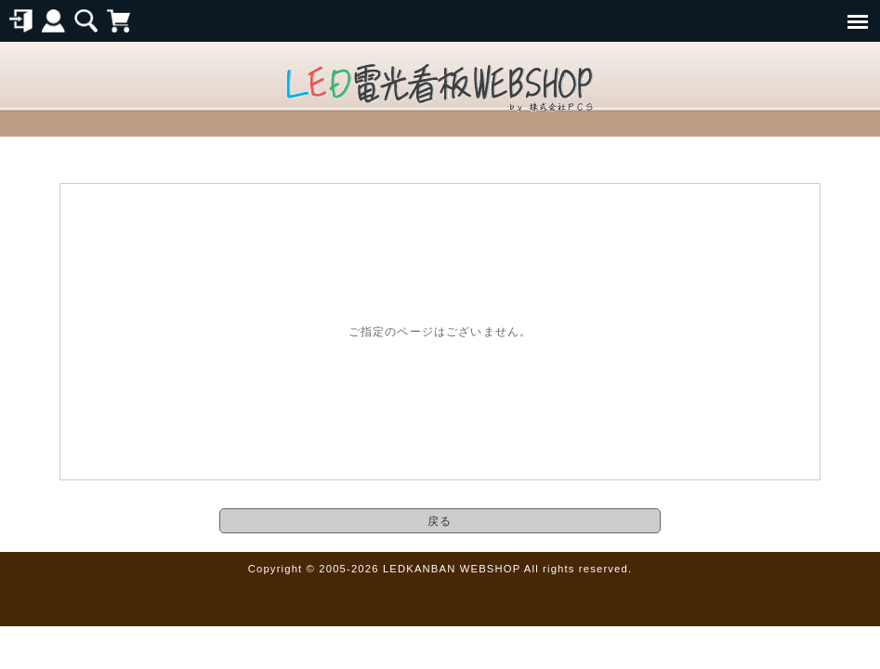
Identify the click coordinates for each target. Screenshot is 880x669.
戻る (439, 521)
